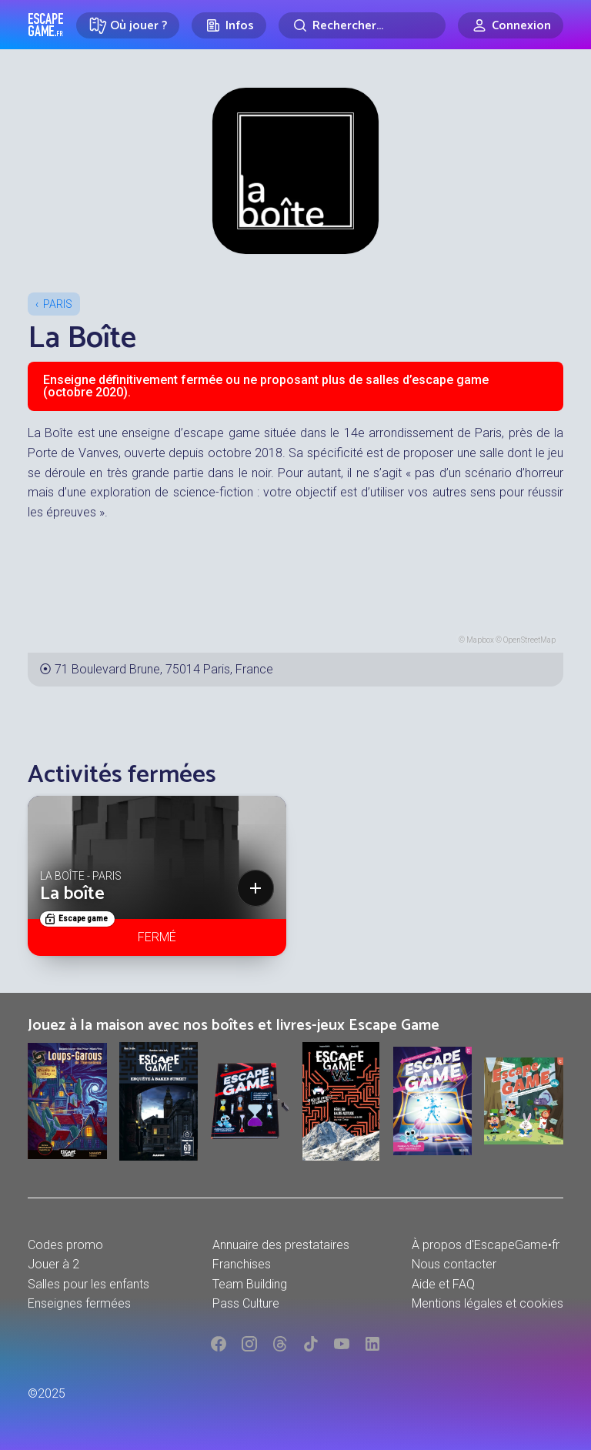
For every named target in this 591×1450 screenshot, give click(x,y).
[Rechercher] (362, 25)
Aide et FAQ (443, 1284)
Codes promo (65, 1245)
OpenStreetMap (529, 640)
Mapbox (480, 640)
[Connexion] (510, 25)
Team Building (249, 1284)
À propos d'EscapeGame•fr (485, 1245)
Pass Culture (245, 1303)
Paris (57, 304)
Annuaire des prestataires (280, 1245)
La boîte (72, 894)
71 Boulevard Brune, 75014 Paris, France (164, 669)
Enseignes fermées (79, 1303)
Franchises (241, 1264)
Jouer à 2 (53, 1264)
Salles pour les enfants (88, 1284)
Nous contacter (454, 1264)
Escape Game (46, 24)
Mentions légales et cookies (487, 1303)
